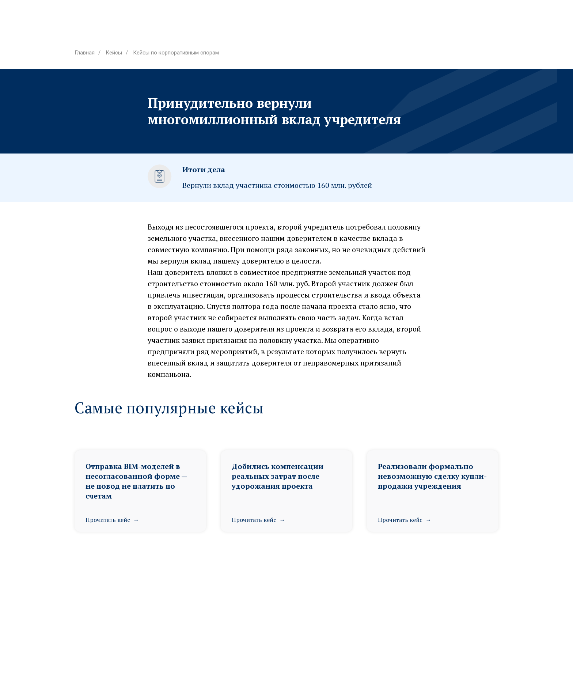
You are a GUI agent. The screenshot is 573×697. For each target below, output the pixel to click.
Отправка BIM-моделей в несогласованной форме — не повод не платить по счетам (136, 481)
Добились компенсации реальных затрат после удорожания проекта (277, 476)
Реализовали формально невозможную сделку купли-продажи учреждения (432, 476)
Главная (85, 52)
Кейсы (114, 52)
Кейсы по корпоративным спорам (176, 52)
